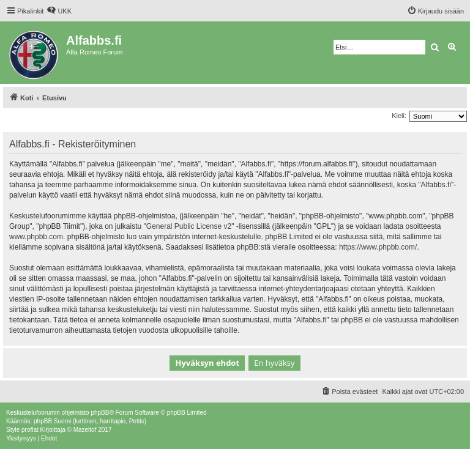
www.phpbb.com (36, 236)
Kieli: (399, 115)
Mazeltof (85, 429)
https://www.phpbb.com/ (378, 247)
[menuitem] (59, 11)
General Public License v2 (188, 226)
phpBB (100, 412)
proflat (30, 429)
